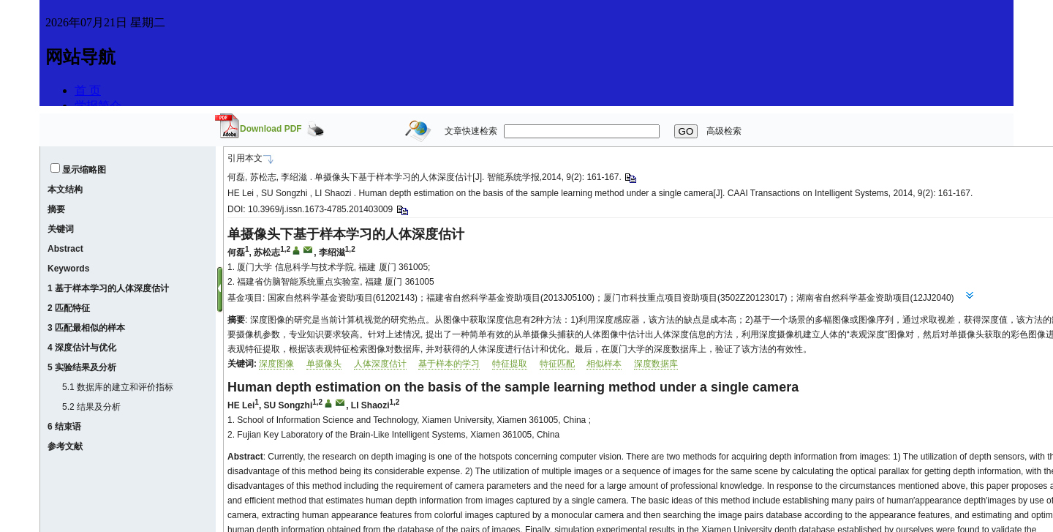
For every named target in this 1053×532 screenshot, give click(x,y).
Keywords (68, 268)
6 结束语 (64, 427)
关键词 (61, 229)
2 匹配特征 (69, 308)
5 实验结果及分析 (82, 367)
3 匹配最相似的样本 (86, 328)
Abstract (65, 249)
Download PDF (271, 129)
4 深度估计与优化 (82, 347)
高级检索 (723, 131)
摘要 (56, 209)
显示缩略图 (84, 170)
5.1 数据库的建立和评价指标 (117, 387)
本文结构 (65, 189)
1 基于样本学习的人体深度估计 (108, 288)
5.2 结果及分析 (91, 407)
